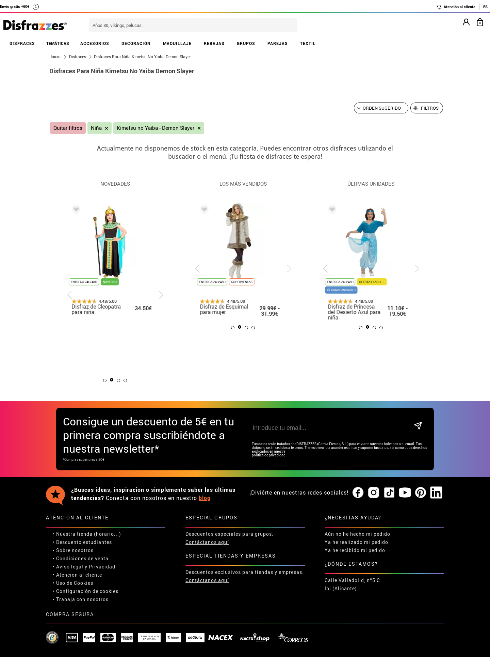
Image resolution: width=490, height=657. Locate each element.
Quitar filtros (67, 127)
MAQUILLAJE (177, 43)
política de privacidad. (269, 455)
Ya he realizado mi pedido (356, 542)
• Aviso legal (68, 566)
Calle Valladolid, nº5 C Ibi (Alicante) (352, 584)
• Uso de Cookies (73, 583)
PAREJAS (277, 43)
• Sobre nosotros (73, 550)
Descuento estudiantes (84, 542)
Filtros (430, 108)
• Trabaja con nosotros (81, 599)
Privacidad (102, 566)
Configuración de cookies (87, 591)
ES (485, 6)
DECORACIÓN (136, 43)
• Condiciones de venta (81, 558)
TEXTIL (308, 43)
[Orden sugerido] (381, 108)
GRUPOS (246, 43)
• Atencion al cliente (77, 575)
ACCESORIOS (94, 43)
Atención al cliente (455, 7)
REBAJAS (214, 43)
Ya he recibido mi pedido (355, 550)
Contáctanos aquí (207, 542)
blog (205, 498)
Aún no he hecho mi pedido (357, 534)
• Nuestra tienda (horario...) (87, 534)
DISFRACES (22, 43)
